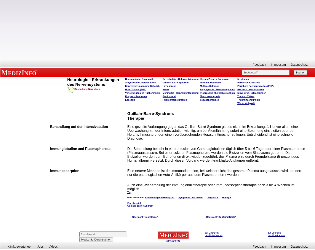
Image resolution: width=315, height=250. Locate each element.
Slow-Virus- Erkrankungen (251, 93)
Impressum (278, 64)
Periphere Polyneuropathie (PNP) (255, 86)
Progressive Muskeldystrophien (217, 93)
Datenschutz (299, 64)
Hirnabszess (169, 86)
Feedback (259, 64)
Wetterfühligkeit (246, 103)
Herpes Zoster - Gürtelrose (214, 79)
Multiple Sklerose (209, 86)
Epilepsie (130, 100)
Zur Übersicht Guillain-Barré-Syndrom (140, 204)
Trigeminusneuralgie (248, 100)
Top (129, 192)
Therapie (226, 197)
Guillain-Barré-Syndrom (176, 82)
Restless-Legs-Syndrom (250, 89)
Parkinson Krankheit (248, 82)
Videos (53, 246)
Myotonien (243, 79)
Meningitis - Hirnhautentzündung (180, 93)
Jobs (40, 246)
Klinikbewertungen (20, 246)
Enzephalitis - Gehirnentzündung (180, 79)
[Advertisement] (158, 30)
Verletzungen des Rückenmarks (142, 93)
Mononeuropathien (210, 82)
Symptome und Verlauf (190, 197)
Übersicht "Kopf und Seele (220, 217)
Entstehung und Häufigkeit (159, 197)
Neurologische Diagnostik (139, 79)
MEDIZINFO (19, 72)
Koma (166, 89)
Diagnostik (212, 197)
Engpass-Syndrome (136, 96)
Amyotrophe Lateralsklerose (140, 82)
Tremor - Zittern (245, 96)
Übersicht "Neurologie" (145, 217)
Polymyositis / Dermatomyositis (217, 89)
